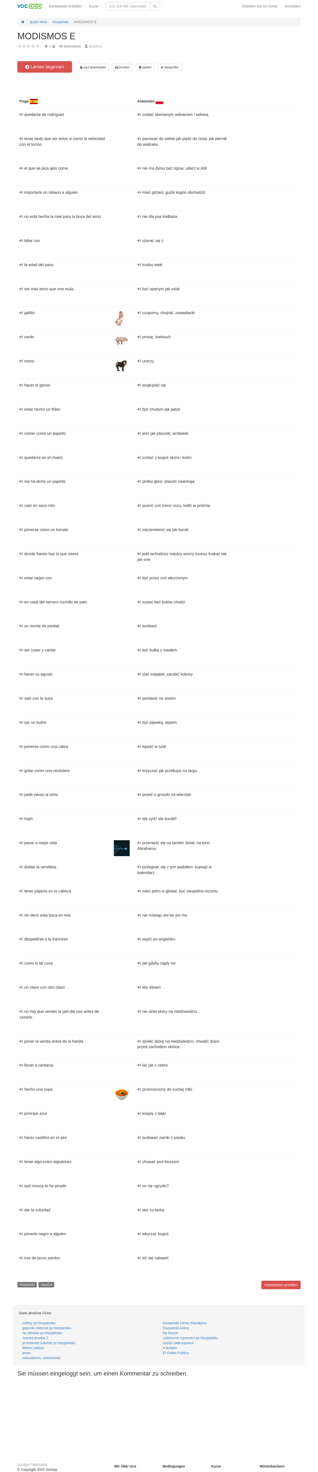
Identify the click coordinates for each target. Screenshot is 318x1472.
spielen (145, 67)
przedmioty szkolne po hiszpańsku (48, 1343)
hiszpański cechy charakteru (184, 1323)
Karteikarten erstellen (65, 6)
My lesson (170, 1333)
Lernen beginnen (44, 66)
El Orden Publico (176, 1353)
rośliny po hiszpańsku (39, 1323)
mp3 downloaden (93, 67)
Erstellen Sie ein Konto (260, 6)
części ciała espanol (178, 1343)
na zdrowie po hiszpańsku (42, 1333)
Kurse (93, 6)
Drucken (122, 67)
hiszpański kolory (176, 1328)
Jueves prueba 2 (35, 1338)
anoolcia (95, 46)
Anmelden (293, 6)
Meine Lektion (33, 1348)
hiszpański (27, 1284)
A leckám (170, 1348)
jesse (26, 1353)
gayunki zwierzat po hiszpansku (46, 1328)
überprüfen (169, 67)
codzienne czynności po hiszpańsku (190, 1338)
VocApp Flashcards (32, 1465)
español (46, 1284)
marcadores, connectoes (41, 1358)
